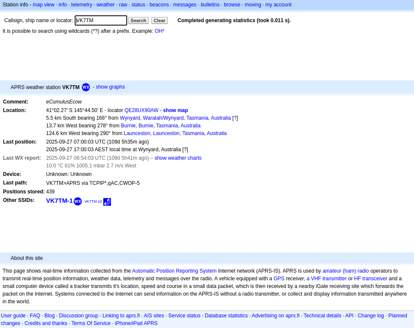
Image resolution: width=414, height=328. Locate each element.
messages (185, 5)
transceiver (375, 279)
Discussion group (78, 316)
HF (357, 279)
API (349, 316)
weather (105, 5)
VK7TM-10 (93, 201)
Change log (371, 316)
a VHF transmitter (326, 279)
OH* (160, 31)
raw (123, 5)
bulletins (210, 5)
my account (278, 5)
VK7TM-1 (59, 200)
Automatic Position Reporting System (174, 271)
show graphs (110, 87)
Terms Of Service (91, 323)
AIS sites (154, 316)
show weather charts (178, 158)
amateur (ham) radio (346, 271)
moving (253, 5)
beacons (159, 5)
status (138, 5)
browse (232, 5)
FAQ (35, 316)
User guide (13, 316)
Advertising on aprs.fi (276, 316)
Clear (160, 20)
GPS (279, 279)
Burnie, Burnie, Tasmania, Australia (161, 126)
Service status (184, 316)
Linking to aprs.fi (121, 316)
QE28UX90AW (142, 110)
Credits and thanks (45, 323)
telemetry (81, 5)
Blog (49, 316)
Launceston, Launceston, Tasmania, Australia (175, 133)
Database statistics (226, 316)
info (62, 5)
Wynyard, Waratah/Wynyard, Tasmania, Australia (175, 118)
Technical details (322, 316)
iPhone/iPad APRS (136, 323)
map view (44, 5)
